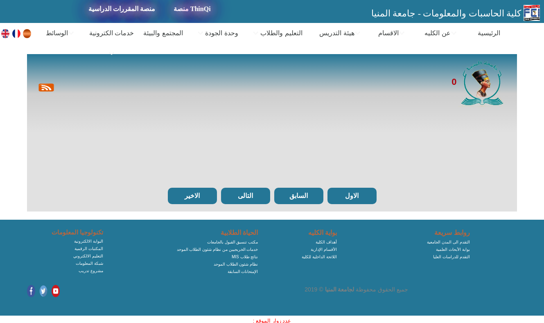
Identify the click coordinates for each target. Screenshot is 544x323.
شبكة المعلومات (89, 263)
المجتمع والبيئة (163, 33)
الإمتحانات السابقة (243, 271)
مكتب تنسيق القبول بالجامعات (232, 242)
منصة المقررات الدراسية (121, 8)
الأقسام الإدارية (324, 249)
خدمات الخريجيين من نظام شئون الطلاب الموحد (217, 249)
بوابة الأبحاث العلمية (453, 249)
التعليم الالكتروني (88, 256)
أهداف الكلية (326, 242)
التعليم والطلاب (277, 33)
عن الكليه (440, 33)
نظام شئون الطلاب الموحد (236, 264)
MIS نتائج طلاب (245, 257)
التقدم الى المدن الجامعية (448, 242)
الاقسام (391, 33)
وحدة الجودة (217, 33)
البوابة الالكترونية (88, 241)
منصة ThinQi (192, 8)
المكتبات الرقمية (88, 248)
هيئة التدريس (339, 33)
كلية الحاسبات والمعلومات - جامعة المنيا (447, 13)
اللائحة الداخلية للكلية (319, 257)
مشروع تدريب (91, 270)
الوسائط (60, 33)
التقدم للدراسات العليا (451, 257)
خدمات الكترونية (111, 43)
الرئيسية (489, 33)
